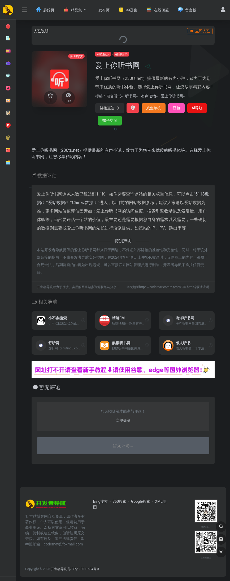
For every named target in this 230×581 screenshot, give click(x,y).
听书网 (130, 96)
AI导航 (197, 108)
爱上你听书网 (172, 96)
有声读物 (148, 96)
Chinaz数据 (82, 202)
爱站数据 (56, 202)
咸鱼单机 (153, 108)
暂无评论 (49, 387)
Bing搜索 (100, 501)
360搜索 (119, 501)
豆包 (176, 108)
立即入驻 (199, 31)
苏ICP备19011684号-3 (83, 569)
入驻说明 (41, 31)
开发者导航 (59, 569)
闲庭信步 (103, 54)
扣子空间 (109, 120)
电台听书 (121, 54)
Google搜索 (140, 501)
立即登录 (123, 420)
